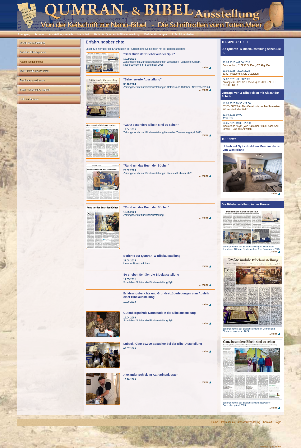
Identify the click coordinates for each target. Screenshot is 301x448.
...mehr (273, 193)
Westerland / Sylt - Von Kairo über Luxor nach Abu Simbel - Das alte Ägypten (250, 127)
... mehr (203, 67)
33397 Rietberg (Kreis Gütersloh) (241, 73)
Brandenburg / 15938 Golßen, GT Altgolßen (247, 65)
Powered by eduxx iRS (270, 446)
